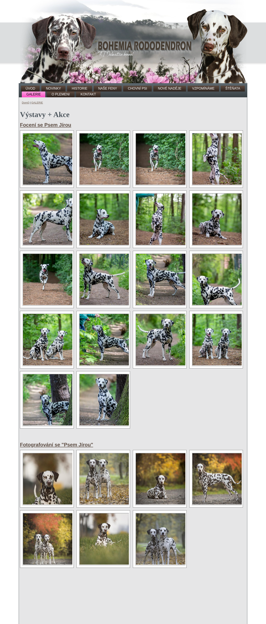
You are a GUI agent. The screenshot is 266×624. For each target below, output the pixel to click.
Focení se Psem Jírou (45, 125)
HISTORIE (79, 88)
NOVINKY (53, 88)
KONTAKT (88, 94)
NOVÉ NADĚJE (169, 88)
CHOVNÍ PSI (137, 88)
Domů (25, 102)
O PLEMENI (61, 94)
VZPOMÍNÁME (203, 88)
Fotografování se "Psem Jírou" (56, 444)
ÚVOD (30, 88)
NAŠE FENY (107, 88)
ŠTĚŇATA (232, 88)
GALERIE (33, 94)
